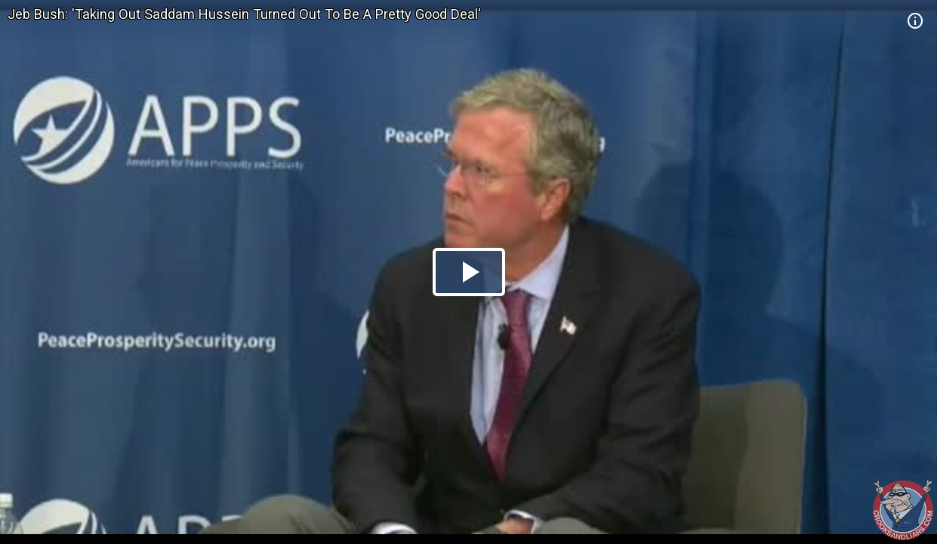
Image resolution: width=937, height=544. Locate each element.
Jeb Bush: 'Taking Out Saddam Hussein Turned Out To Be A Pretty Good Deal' (244, 14)
